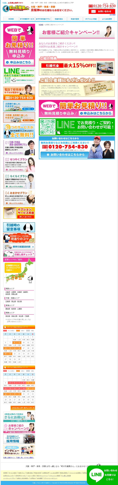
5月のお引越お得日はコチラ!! (17, 367)
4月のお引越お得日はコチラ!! (17, 327)
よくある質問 (107, 19)
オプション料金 (91, 19)
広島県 (8, 301)
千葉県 (27, 316)
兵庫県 (13, 292)
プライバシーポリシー (50, 478)
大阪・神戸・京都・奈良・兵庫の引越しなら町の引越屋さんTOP (52, 3)
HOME (11, 19)
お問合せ (33, 478)
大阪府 (8, 292)
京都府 (19, 292)
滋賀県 (25, 292)
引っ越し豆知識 (66, 475)
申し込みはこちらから (96, 113)
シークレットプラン (9, 478)
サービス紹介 (27, 19)
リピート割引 (32, 475)
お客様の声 (45, 472)
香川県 (19, 301)
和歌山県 (14, 294)
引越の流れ (59, 19)
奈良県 (8, 294)
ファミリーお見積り (75, 472)
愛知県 (8, 309)
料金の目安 (75, 19)
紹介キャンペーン (42, 475)
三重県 (19, 309)
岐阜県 (13, 309)
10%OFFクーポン (20, 475)
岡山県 (13, 301)
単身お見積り (64, 472)
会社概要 (113, 15)
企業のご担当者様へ (23, 478)
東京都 (8, 316)
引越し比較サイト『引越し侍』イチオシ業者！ (19, 456)
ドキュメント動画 (54, 475)
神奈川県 (14, 316)
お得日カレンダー (8, 475)
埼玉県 (21, 316)
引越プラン (43, 19)
